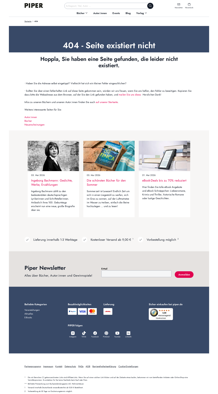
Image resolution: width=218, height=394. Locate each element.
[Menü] (172, 309)
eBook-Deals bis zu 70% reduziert (164, 180)
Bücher (28, 121)
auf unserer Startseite (107, 102)
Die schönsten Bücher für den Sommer (106, 182)
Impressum (48, 366)
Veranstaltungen (32, 310)
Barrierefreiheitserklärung (104, 366)
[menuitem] (82, 13)
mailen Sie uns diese (130, 94)
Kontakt (58, 366)
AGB (88, 366)
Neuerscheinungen (34, 124)
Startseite (27, 21)
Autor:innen (30, 117)
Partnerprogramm (32, 366)
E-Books (28, 317)
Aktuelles (28, 313)
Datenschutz (70, 366)
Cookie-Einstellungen (128, 366)
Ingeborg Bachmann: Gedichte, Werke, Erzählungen (52, 182)
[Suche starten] (150, 6)
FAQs (81, 366)
